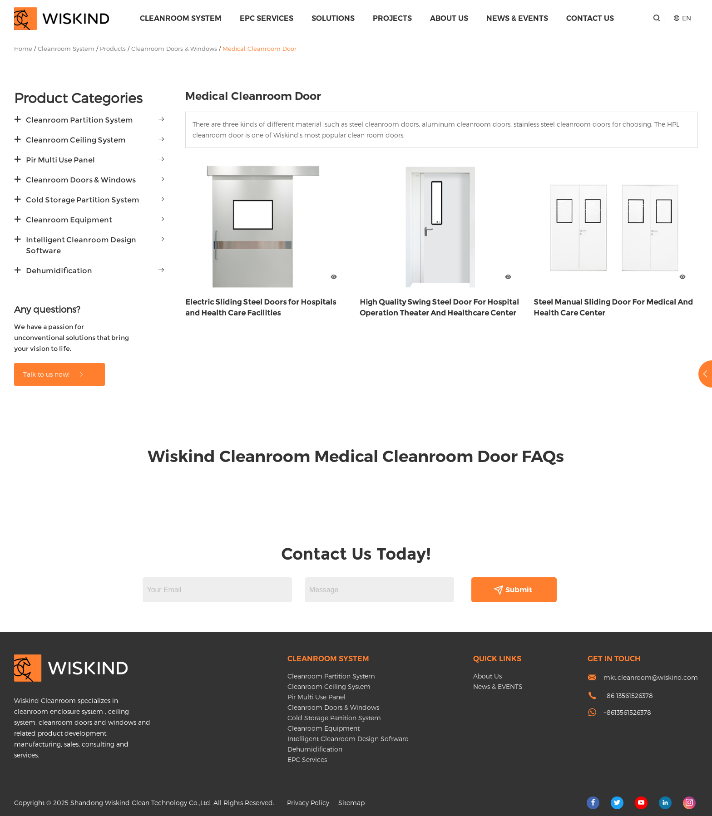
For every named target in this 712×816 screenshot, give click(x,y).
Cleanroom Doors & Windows (174, 48)
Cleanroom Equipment (69, 220)
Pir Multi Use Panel (60, 160)
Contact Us (590, 18)
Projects (392, 18)
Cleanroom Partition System (79, 120)
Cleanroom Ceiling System (76, 140)
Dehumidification (59, 270)
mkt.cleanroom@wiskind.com (650, 677)
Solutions (333, 18)
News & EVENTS (517, 18)
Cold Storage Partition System (82, 200)
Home (23, 48)
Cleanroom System (181, 18)
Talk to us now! (53, 374)
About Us (449, 18)
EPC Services (266, 18)
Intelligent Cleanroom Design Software (81, 245)
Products (113, 48)
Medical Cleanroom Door (259, 48)
